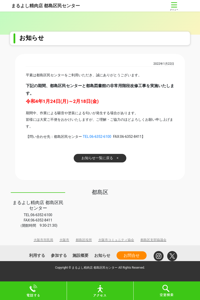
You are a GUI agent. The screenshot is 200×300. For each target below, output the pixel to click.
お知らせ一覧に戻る (97, 158)
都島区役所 (84, 240)
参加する (59, 255)
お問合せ (132, 255)
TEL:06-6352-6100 (97, 137)
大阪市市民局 (43, 240)
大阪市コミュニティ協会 (116, 240)
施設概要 (80, 255)
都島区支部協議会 (153, 240)
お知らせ (102, 255)
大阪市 (64, 240)
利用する (37, 255)
